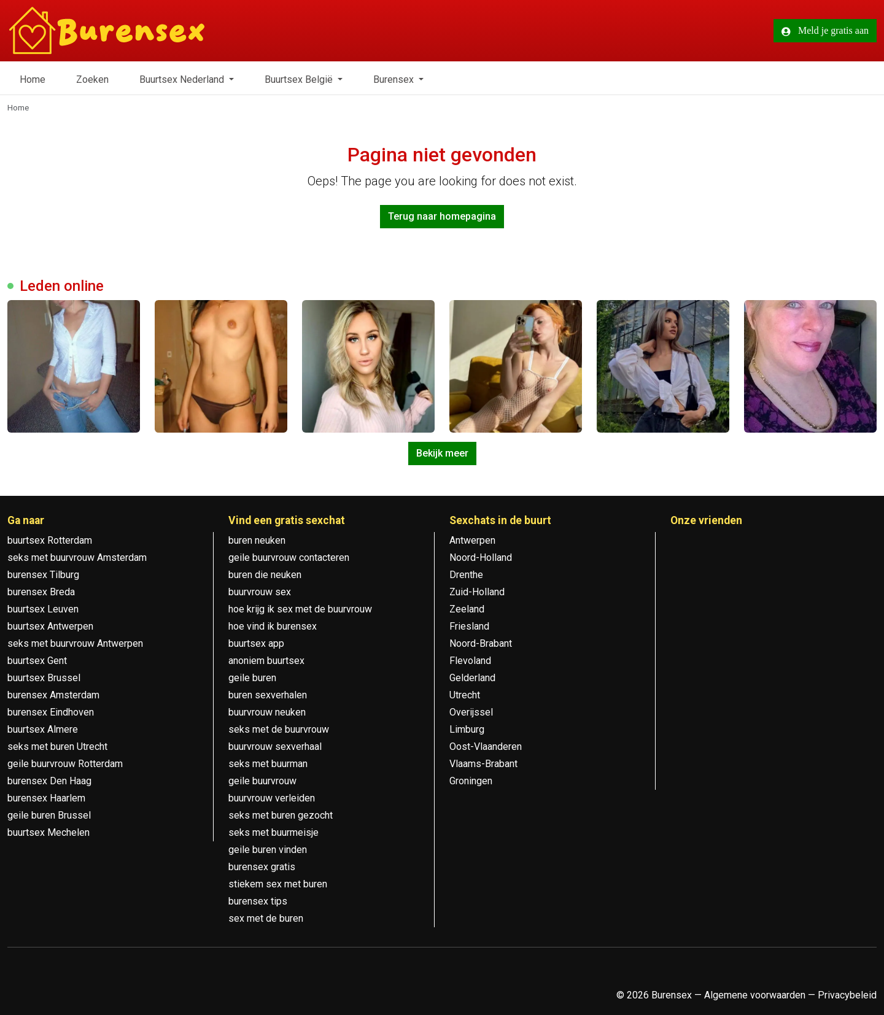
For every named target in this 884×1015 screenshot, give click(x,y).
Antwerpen (472, 540)
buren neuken (256, 540)
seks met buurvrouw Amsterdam (77, 557)
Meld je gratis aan (825, 30)
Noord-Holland (480, 557)
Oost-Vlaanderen (485, 746)
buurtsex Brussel (43, 678)
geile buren (252, 678)
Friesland (469, 626)
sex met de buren (265, 918)
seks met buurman (268, 764)
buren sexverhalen (267, 695)
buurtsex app (256, 643)
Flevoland (470, 660)
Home (32, 79)
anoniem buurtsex (266, 660)
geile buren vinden (267, 849)
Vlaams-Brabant (483, 764)
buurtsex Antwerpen (50, 626)
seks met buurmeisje (273, 832)
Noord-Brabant (480, 643)
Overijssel (471, 712)
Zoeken (92, 79)
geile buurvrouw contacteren (288, 557)
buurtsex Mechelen (48, 832)
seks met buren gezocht (280, 815)
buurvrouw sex (259, 592)
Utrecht (464, 695)
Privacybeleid (847, 995)
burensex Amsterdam (53, 695)
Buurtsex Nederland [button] (183, 79)
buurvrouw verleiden (271, 798)
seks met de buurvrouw (278, 729)
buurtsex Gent (37, 660)
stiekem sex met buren (277, 884)
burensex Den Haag (49, 781)
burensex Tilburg (43, 575)
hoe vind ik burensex (272, 626)
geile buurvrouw (262, 781)
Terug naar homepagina (442, 216)
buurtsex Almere (42, 729)
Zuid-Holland (477, 592)
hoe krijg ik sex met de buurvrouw (300, 609)
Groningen (470, 781)
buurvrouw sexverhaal (275, 746)
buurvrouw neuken (267, 712)
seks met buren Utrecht (57, 746)
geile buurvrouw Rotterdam (65, 764)
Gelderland (472, 678)
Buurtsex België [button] (300, 79)
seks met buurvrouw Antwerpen (75, 643)
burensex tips (257, 901)
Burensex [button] (394, 79)
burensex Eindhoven (50, 712)
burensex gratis (261, 867)
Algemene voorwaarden (754, 995)
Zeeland (466, 609)
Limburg (466, 729)
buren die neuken (264, 575)
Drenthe (466, 575)
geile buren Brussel (49, 815)
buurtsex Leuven (43, 609)
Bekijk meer (442, 453)
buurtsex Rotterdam (49, 540)
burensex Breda (41, 592)
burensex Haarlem (46, 798)
